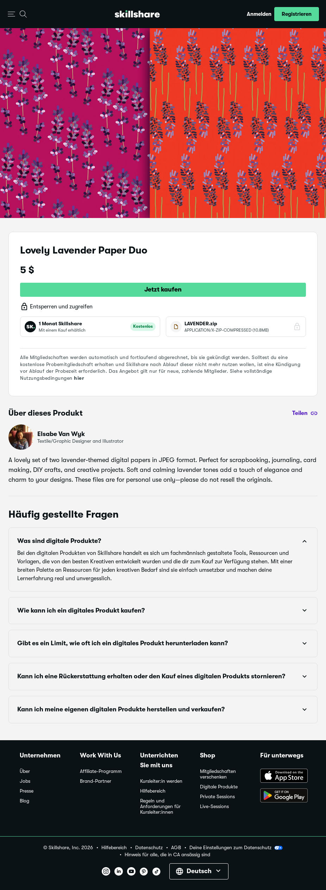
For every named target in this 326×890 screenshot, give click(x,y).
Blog (24, 800)
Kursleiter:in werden (161, 781)
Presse (26, 791)
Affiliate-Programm (101, 771)
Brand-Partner (95, 781)
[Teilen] (305, 413)
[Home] (137, 14)
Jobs (25, 781)
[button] (11, 14)
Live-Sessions (214, 806)
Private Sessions (217, 796)
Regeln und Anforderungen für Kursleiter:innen (160, 806)
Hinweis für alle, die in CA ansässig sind (167, 854)
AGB (176, 847)
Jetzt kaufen (163, 289)
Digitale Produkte (219, 786)
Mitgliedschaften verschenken (218, 774)
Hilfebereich (152, 791)
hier (79, 378)
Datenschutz (149, 847)
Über (25, 771)
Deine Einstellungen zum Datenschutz (236, 848)
